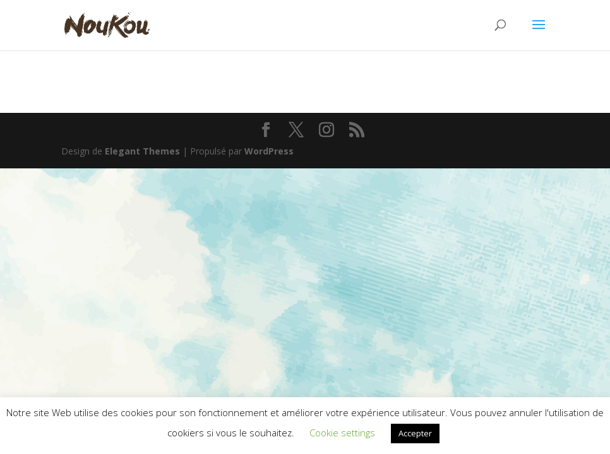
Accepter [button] (415, 433)
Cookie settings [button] (342, 432)
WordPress (269, 151)
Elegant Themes (142, 151)
